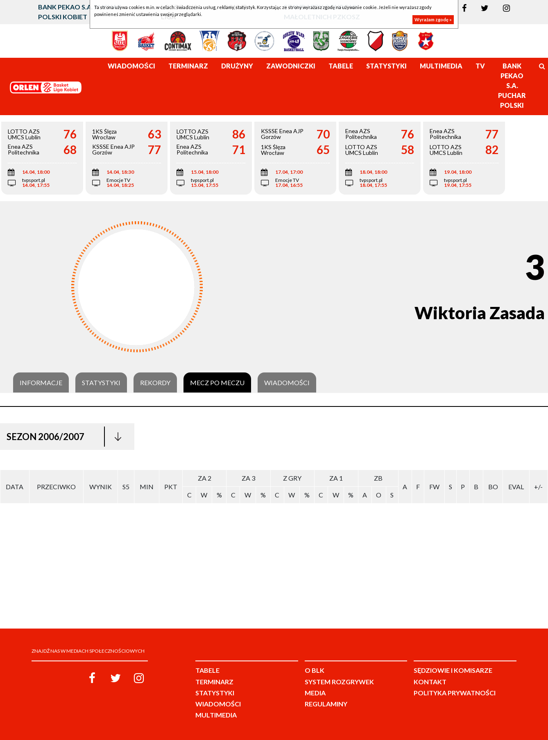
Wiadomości (287, 382)
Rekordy (155, 382)
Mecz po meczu (217, 382)
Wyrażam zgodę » (433, 19)
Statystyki (101, 382)
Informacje (41, 382)
